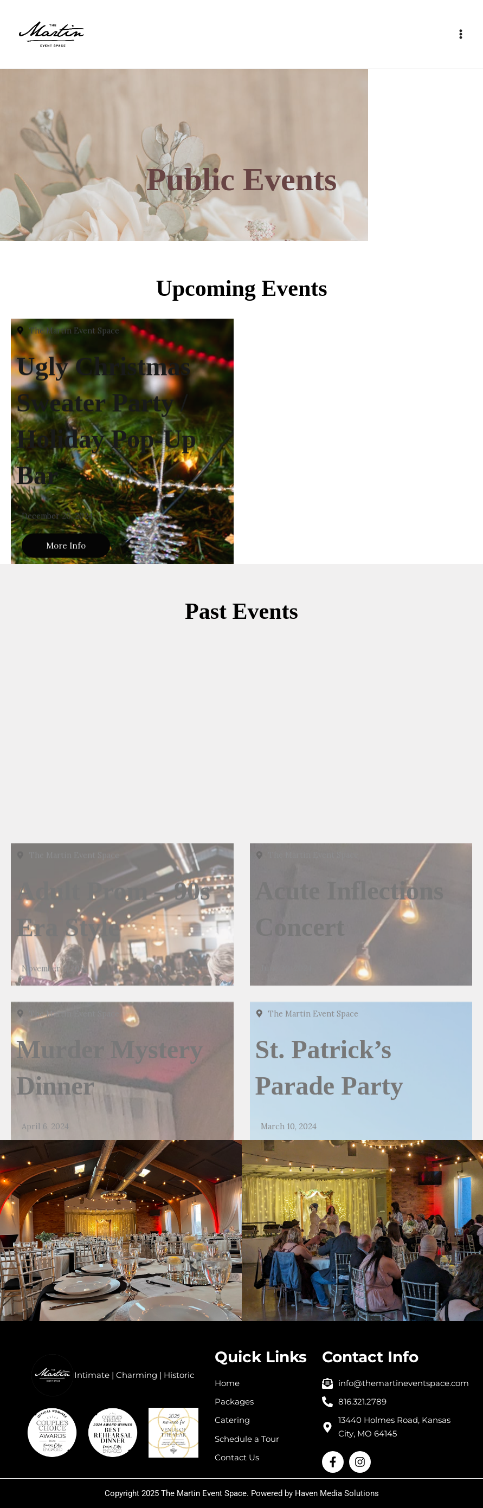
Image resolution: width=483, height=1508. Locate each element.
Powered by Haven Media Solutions (315, 1493)
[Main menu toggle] (460, 34)
